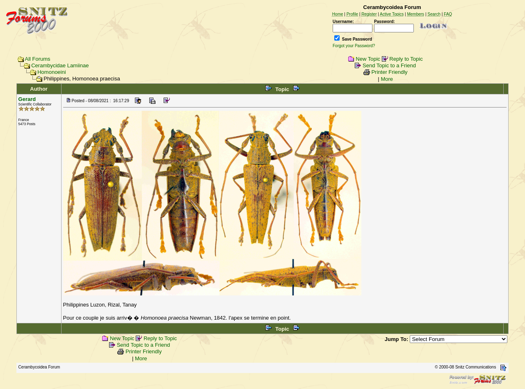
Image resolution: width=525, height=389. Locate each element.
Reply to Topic (405, 59)
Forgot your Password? (354, 45)
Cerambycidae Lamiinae (60, 65)
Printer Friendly (389, 72)
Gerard (27, 99)
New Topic (368, 59)
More (387, 79)
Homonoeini (51, 72)
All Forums (37, 59)
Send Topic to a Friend (389, 65)
